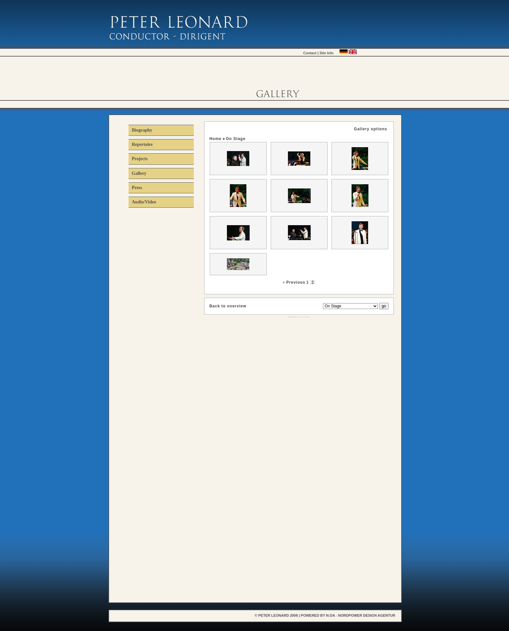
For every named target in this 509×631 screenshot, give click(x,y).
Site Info (326, 53)
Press (137, 187)
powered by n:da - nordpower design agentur (348, 615)
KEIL (300, 316)
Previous (295, 282)
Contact (310, 53)
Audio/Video (144, 202)
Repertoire (142, 144)
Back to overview (227, 306)
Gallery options (370, 129)
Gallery (139, 173)
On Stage (236, 138)
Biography (142, 130)
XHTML (307, 316)
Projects (140, 158)
